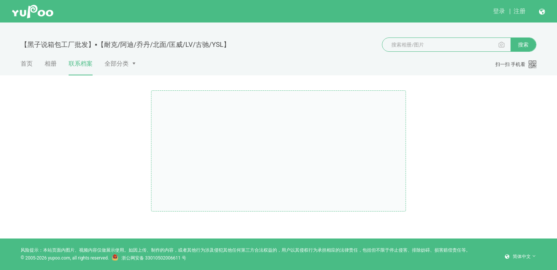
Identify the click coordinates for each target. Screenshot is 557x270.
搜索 (523, 45)
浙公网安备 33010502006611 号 (149, 258)
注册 (520, 11)
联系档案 (81, 67)
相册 (51, 63)
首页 (27, 63)
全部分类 (117, 63)
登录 (499, 11)
